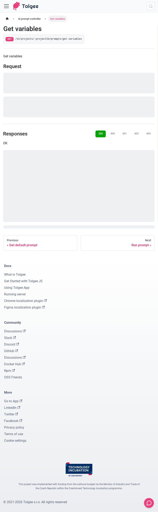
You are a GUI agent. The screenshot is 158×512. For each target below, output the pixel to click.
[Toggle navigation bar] (6, 6)
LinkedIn (12, 408)
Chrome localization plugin (25, 301)
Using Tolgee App (16, 288)
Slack (10, 338)
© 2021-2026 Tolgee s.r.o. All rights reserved (35, 502)
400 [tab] (112, 133)
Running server (15, 294)
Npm (9, 371)
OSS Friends (13, 377)
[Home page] (7, 19)
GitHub (11, 351)
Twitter (11, 414)
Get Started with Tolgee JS (23, 281)
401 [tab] (124, 133)
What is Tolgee (15, 274)
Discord (11, 344)
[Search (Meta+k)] (151, 6)
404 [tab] (148, 133)
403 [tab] (136, 133)
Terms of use (13, 434)
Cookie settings (15, 441)
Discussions (15, 331)
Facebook (13, 421)
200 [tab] (101, 133)
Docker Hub (14, 364)
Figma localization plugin (24, 307)
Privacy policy (14, 427)
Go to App (13, 401)
